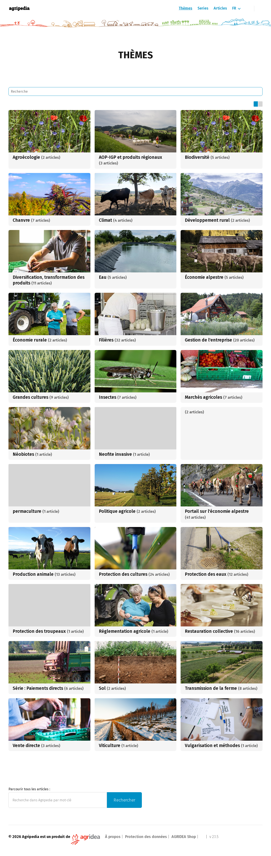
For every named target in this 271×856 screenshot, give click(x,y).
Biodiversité (197, 157)
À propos (112, 836)
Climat (105, 220)
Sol (102, 688)
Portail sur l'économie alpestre (217, 511)
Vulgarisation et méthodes (212, 745)
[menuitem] (236, 8)
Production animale (33, 574)
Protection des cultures (123, 574)
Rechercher (124, 800)
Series (203, 8)
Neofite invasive (115, 454)
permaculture (27, 511)
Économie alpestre (204, 277)
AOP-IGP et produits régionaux (130, 157)
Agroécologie (26, 157)
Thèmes (185, 8)
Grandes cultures (30, 397)
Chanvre (21, 220)
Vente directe (26, 745)
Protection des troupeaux (39, 631)
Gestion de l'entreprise (208, 340)
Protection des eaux (205, 574)
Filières (106, 340)
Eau (102, 277)
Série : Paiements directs (38, 688)
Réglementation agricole (124, 631)
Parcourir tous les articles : (29, 789)
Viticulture (109, 745)
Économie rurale (30, 340)
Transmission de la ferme (211, 688)
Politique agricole (117, 511)
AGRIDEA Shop (183, 836)
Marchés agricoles (203, 397)
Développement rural (207, 220)
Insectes (107, 397)
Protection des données (146, 836)
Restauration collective (209, 631)
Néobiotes (23, 454)
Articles (220, 8)
